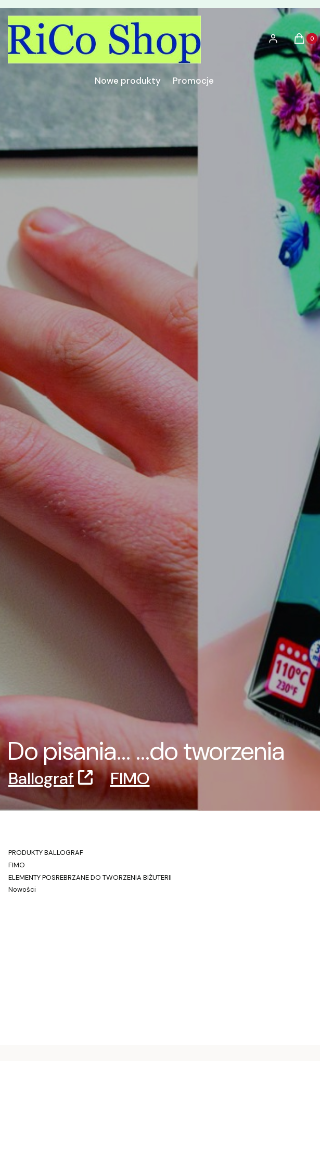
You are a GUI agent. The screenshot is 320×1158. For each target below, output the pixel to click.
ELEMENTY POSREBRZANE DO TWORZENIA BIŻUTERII (90, 877)
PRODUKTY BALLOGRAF (45, 852)
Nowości (22, 889)
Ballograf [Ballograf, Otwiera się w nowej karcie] (41, 778)
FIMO (130, 778)
